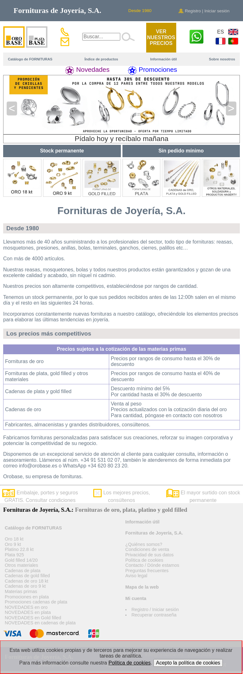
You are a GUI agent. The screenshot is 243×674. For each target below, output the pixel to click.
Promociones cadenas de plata (36, 601)
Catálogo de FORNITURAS (30, 59)
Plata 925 (14, 554)
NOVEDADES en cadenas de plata (40, 622)
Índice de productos (101, 59)
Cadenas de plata (22, 570)
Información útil (163, 59)
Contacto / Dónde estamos (152, 565)
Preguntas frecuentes (147, 570)
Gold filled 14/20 (21, 560)
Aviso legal (136, 575)
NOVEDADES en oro (26, 607)
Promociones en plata (27, 596)
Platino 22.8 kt (19, 549)
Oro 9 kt (13, 544)
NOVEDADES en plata (28, 612)
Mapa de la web (142, 587)
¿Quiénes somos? (143, 544)
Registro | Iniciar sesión (203, 11)
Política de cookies (144, 560)
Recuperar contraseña (153, 614)
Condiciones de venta (147, 549)
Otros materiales (21, 565)
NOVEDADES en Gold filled (33, 617)
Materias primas (21, 591)
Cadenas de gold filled (27, 575)
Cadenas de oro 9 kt (25, 586)
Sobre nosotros (222, 59)
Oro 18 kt (14, 538)
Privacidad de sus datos (149, 554)
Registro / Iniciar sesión (155, 609)
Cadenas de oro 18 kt (26, 581)
